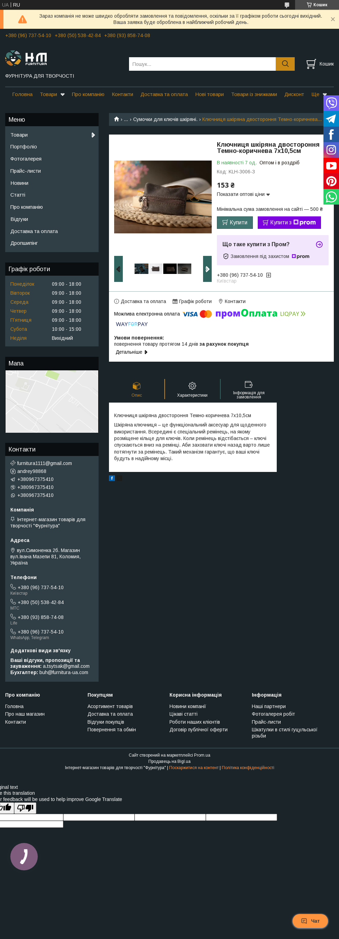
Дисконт (294, 94)
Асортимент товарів (110, 706)
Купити (238, 222)
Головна (22, 94)
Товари (48, 94)
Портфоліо (23, 146)
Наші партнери (269, 706)
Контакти (122, 94)
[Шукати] (285, 64)
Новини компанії (188, 706)
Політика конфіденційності (248, 767)
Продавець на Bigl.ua (169, 761)
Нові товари (209, 94)
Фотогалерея (26, 159)
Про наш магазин (25, 714)
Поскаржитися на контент (194, 767)
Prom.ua (202, 755)
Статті (17, 195)
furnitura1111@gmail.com (44, 463)
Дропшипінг (24, 243)
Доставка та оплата (164, 94)
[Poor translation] (25, 808)
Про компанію (88, 94)
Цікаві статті (184, 714)
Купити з (293, 222)
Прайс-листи (25, 171)
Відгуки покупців (106, 722)
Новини (19, 183)
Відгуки (19, 219)
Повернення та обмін (112, 729)
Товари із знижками (254, 94)
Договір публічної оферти (199, 729)
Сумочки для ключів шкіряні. (165, 119)
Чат (310, 921)
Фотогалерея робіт (273, 714)
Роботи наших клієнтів (195, 722)
